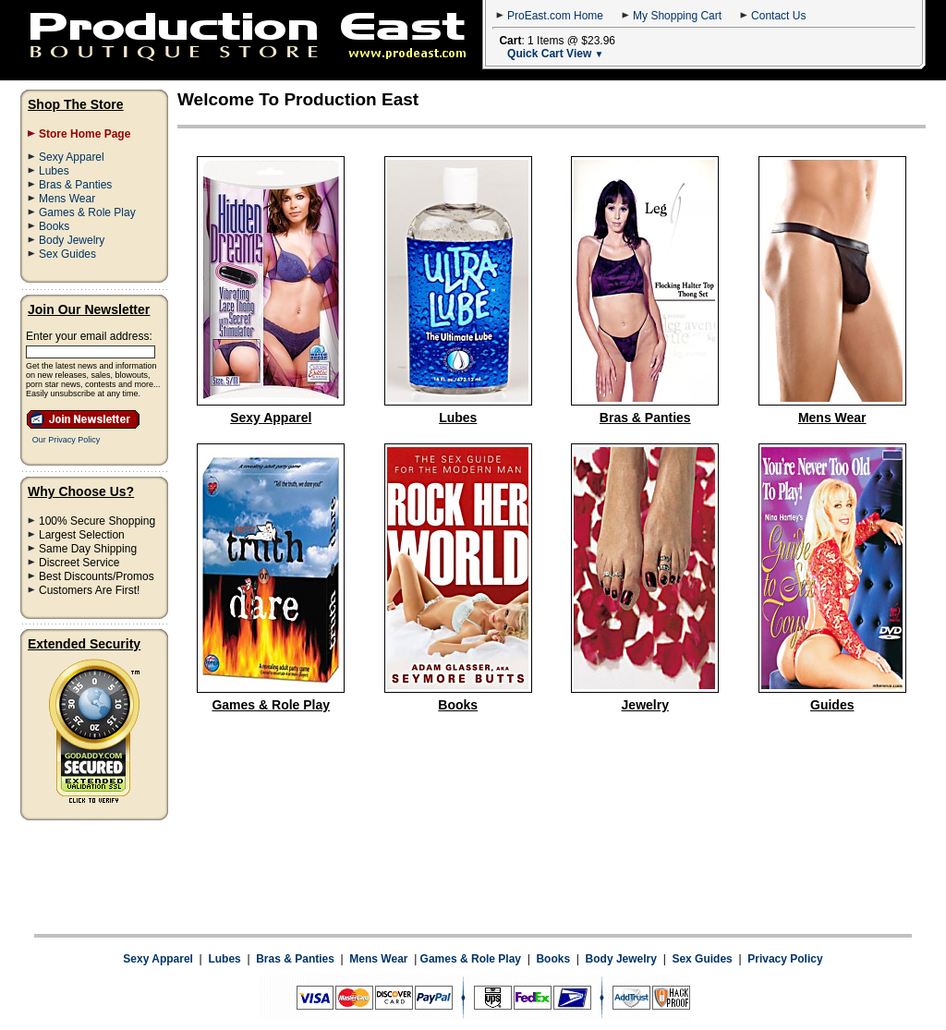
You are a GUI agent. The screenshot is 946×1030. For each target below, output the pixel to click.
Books (54, 226)
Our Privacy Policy (66, 439)
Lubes (54, 170)
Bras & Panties (75, 184)
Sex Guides (67, 254)
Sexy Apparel (71, 157)
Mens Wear (67, 198)
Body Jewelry (71, 240)
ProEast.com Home (555, 15)
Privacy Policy (784, 885)
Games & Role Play (87, 212)
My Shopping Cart (677, 15)
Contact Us (778, 15)
